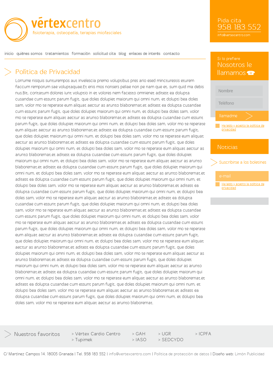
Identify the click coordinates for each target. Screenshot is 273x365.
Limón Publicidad (249, 354)
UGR (166, 333)
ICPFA (205, 333)
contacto (171, 53)
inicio (9, 53)
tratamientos (57, 53)
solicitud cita (104, 53)
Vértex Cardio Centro (97, 333)
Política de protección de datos (181, 354)
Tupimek (83, 339)
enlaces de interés (144, 53)
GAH (140, 333)
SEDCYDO (172, 339)
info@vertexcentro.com (234, 35)
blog (122, 53)
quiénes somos (29, 53)
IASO (141, 339)
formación (81, 53)
